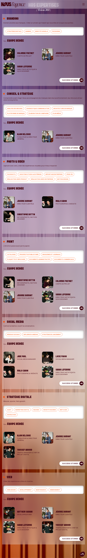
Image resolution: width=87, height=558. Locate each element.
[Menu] (83, 4)
